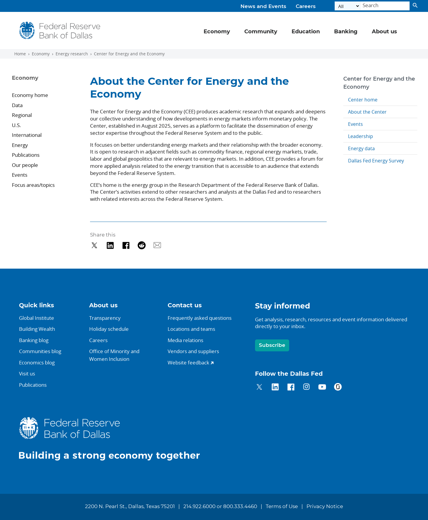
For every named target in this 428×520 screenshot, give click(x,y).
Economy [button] (217, 32)
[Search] (385, 6)
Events (19, 174)
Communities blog (40, 351)
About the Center (367, 112)
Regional (22, 115)
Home (20, 54)
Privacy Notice (324, 506)
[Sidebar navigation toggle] (43, 83)
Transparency (105, 317)
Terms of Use (282, 506)
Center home (362, 99)
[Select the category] (347, 6)
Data (17, 105)
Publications (26, 154)
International (27, 134)
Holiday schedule (109, 328)
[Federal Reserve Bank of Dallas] (60, 30)
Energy (20, 145)
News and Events (263, 6)
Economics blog (37, 362)
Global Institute (36, 317)
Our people (25, 165)
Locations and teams (191, 328)
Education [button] (306, 32)
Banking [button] (346, 32)
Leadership (360, 136)
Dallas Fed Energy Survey (376, 160)
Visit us (27, 373)
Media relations (185, 340)
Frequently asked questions (200, 317)
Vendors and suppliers (193, 351)
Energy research (72, 54)
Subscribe (272, 345)
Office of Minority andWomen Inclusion (114, 355)
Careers (306, 6)
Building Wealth (37, 328)
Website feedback (188, 362)
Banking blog (33, 340)
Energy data (361, 148)
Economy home (30, 95)
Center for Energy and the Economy (129, 54)
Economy (41, 54)
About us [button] (384, 32)
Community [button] (260, 32)
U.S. (17, 125)
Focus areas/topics (33, 184)
